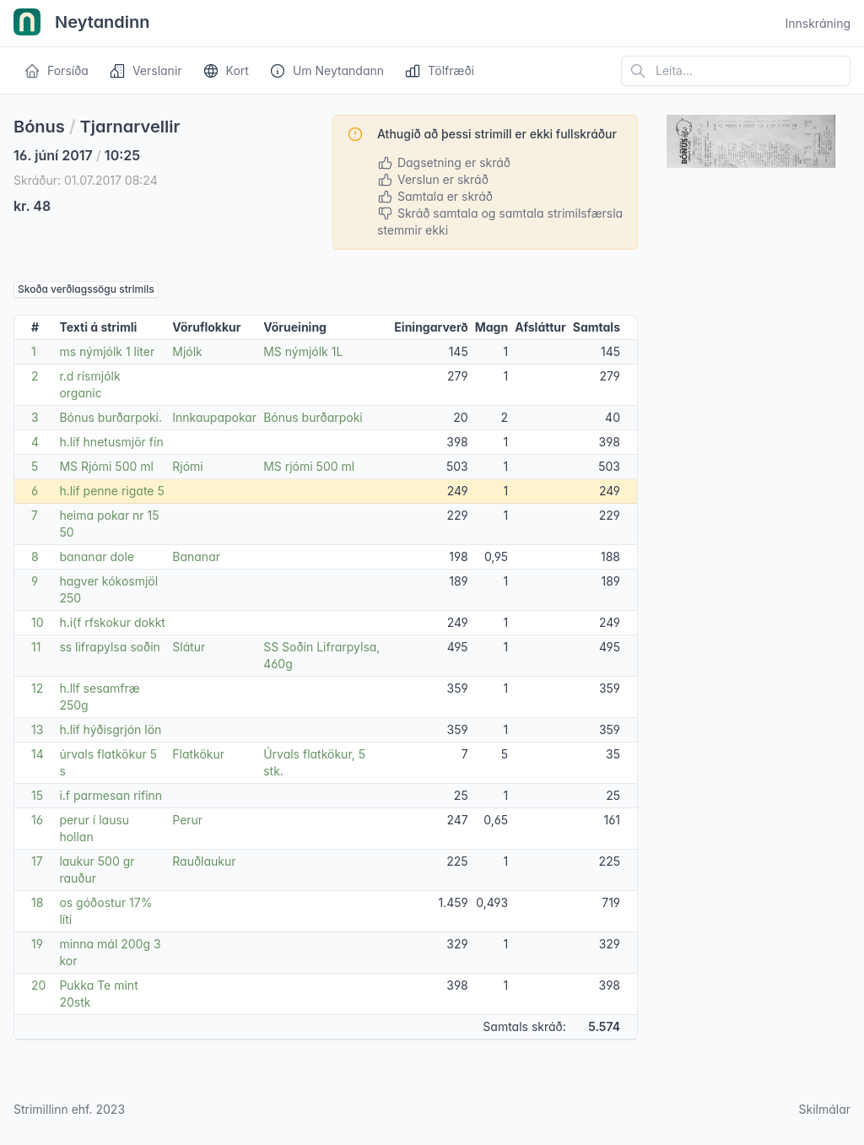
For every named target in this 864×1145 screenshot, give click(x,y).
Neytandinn (82, 23)
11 (35, 647)
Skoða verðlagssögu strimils (86, 289)
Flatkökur (198, 754)
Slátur (188, 647)
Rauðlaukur (203, 861)
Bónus (39, 126)
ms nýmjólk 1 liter (106, 351)
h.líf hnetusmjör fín (111, 442)
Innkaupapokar (214, 417)
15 (37, 795)
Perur (187, 820)
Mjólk (187, 351)
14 (37, 754)
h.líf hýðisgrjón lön (110, 729)
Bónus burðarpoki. (110, 417)
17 (37, 861)
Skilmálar (824, 1109)
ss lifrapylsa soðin (109, 647)
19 (37, 944)
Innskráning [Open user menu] (817, 23)
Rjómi (187, 466)
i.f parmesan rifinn (110, 795)
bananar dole (96, 556)
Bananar (196, 556)
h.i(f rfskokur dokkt (112, 622)
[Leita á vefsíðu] (735, 71)
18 (37, 902)
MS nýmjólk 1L (303, 351)
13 (37, 729)
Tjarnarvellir (130, 126)
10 (37, 622)
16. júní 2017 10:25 (77, 155)
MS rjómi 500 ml (308, 466)
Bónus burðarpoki (313, 417)
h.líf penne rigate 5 (111, 490)
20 (38, 985)
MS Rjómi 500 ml (106, 466)
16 (37, 820)
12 (37, 688)
